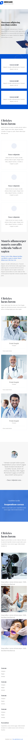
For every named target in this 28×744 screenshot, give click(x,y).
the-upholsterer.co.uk (18, 739)
